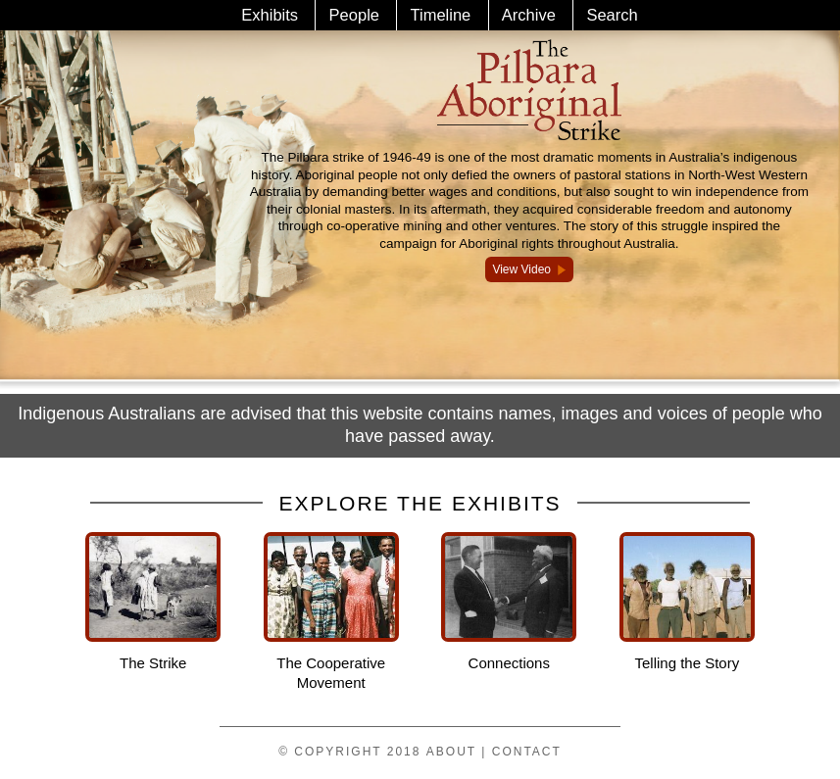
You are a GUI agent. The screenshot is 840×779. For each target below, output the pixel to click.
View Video (529, 269)
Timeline (441, 15)
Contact (527, 751)
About (451, 751)
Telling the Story (686, 663)
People (354, 15)
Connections (509, 663)
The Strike (153, 663)
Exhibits (269, 15)
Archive (529, 15)
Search (611, 15)
